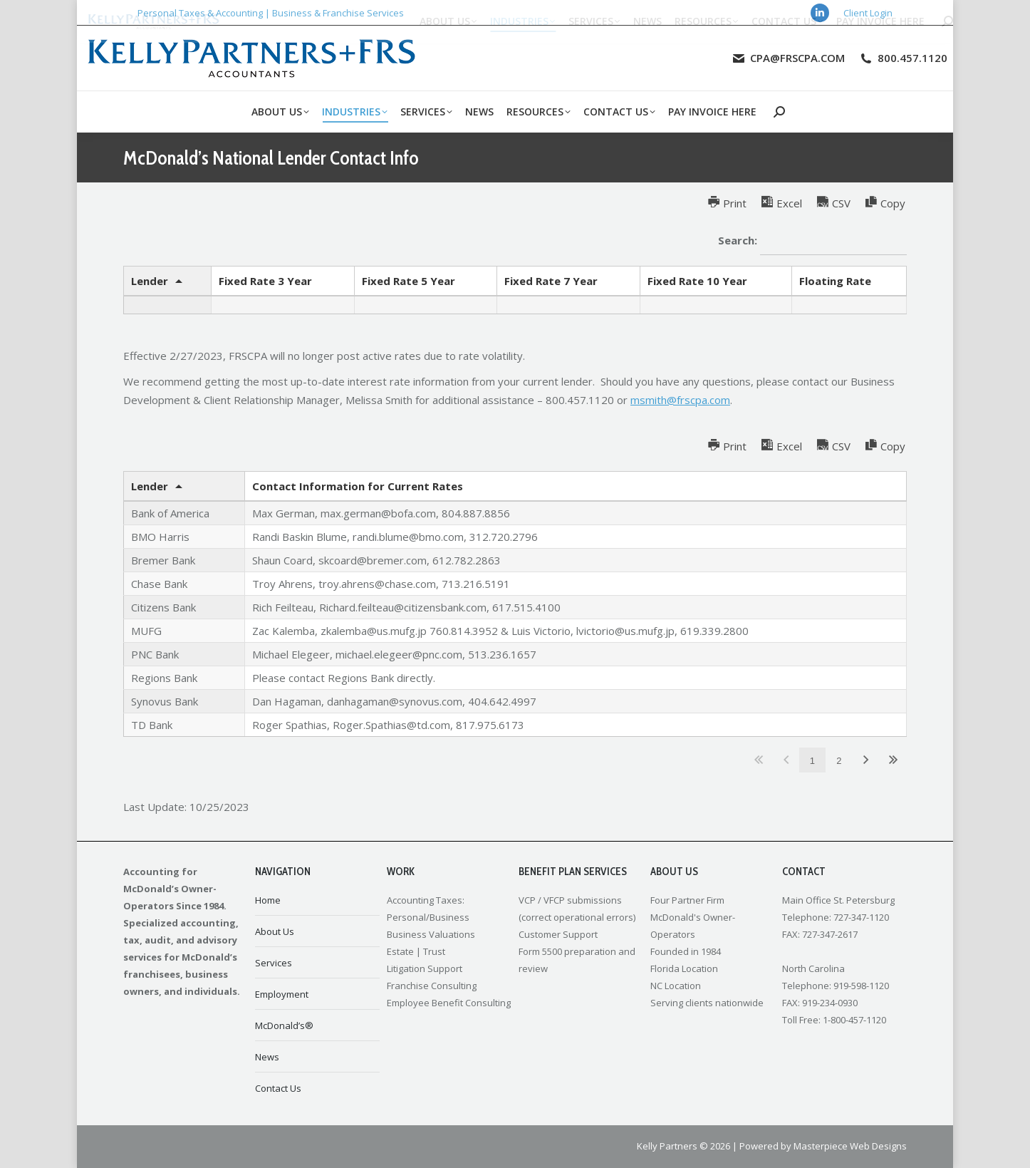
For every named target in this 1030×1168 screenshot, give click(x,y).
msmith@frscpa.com (680, 400)
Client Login (868, 12)
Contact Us (278, 1088)
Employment (281, 994)
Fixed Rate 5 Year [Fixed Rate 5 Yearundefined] (408, 281)
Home (268, 900)
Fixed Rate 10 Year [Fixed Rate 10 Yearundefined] (697, 281)
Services (273, 962)
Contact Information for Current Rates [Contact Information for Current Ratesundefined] (357, 486)
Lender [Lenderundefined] (149, 281)
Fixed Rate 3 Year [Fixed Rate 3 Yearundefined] (265, 281)
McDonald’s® (284, 1025)
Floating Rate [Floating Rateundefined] (835, 281)
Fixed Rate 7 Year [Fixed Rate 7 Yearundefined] (551, 281)
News (267, 1056)
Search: (812, 241)
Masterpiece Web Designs (850, 1145)
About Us (274, 931)
